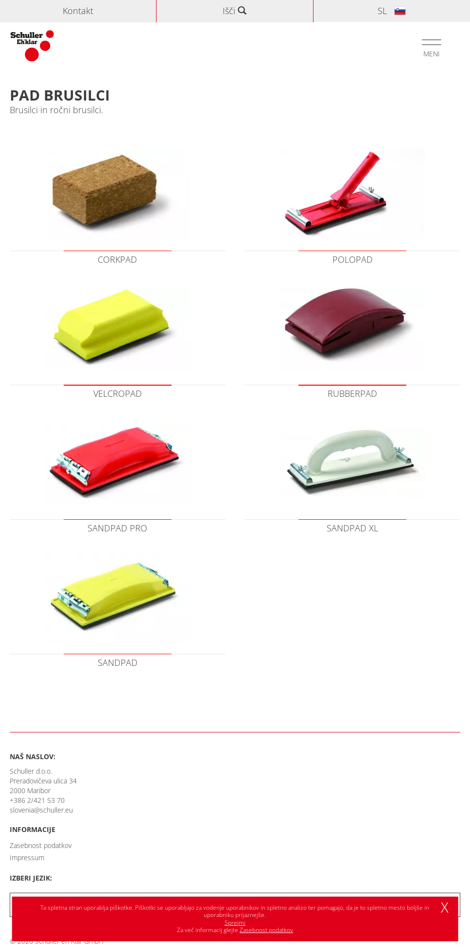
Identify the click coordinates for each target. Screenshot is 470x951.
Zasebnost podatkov (40, 845)
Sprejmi (235, 922)
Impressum (27, 857)
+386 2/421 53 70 (37, 800)
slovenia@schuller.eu (41, 810)
